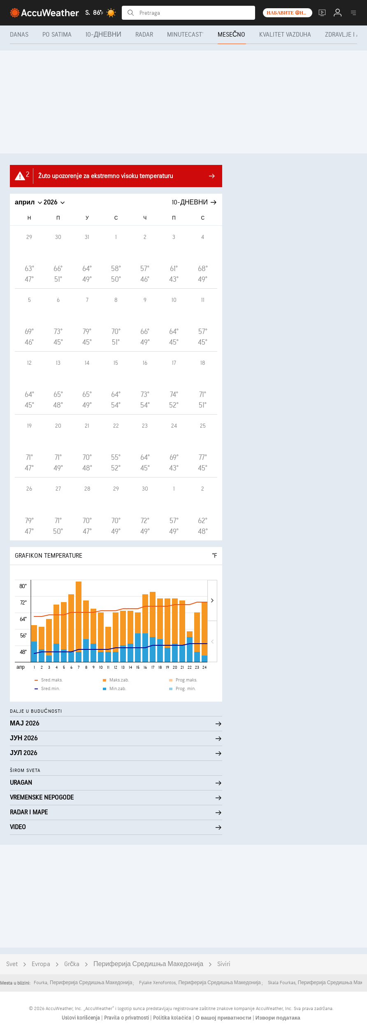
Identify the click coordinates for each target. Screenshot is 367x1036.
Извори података (278, 1018)
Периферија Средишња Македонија (148, 964)
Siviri (223, 964)
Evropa (41, 964)
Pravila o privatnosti (127, 1018)
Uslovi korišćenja (81, 1018)
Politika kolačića (172, 1018)
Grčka (71, 964)
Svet (12, 964)
